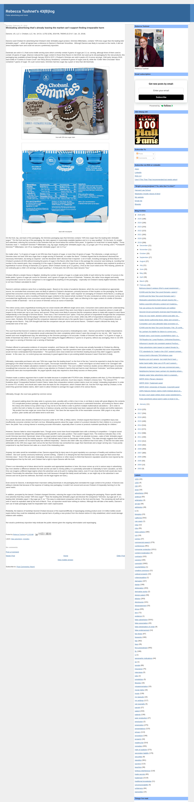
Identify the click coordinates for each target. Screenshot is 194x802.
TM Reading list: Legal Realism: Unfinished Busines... (160, 340)
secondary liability (142, 753)
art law (137, 504)
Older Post (121, 556)
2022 (140, 231)
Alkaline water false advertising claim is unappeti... (158, 375)
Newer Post (10, 556)
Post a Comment (12, 552)
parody (137, 707)
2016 (140, 417)
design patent (140, 595)
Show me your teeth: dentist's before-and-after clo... (159, 316)
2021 (140, 235)
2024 (140, 223)
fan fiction (138, 634)
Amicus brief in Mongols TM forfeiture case (155, 355)
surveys (138, 764)
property (138, 739)
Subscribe (161, 97)
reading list (139, 743)
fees (136, 644)
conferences (139, 546)
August (143, 261)
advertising (139, 493)
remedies (26, 539)
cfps (136, 528)
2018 (140, 409)
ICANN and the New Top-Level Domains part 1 (157, 296)
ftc (136, 651)
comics (137, 539)
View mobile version (65, 560)
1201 (137, 479)
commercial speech (142, 542)
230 (136, 486)
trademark (139, 778)
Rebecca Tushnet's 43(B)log (30, 11)
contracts (138, 556)
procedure (139, 736)
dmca (137, 609)
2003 (140, 469)
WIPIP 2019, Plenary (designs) (151, 379)
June (142, 269)
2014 (140, 425)
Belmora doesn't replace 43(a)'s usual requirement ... (159, 288)
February (143, 285)
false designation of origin (145, 627)
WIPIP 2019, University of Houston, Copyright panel (159, 387)
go (136, 662)
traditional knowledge (143, 781)
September (144, 257)
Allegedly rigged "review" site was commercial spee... (160, 367)
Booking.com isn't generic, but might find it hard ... (158, 359)
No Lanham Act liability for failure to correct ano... (158, 332)
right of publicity (141, 750)
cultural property (141, 574)
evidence (138, 616)
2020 (140, 238)
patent (137, 711)
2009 (140, 445)
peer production (141, 718)
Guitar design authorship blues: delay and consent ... (159, 320)
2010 (140, 441)
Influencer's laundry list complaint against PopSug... (159, 343)
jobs (136, 676)
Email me (138, 201)
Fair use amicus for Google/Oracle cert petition (157, 308)
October (143, 253)
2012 (140, 433)
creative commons (142, 570)
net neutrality (140, 704)
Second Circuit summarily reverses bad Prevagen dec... (161, 312)
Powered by (161, 106)
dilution (137, 599)
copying (138, 560)
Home (65, 556)
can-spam (139, 521)
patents (138, 714)
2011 (140, 437)
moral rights (139, 690)
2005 (140, 461)
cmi (136, 535)
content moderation (142, 553)
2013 (140, 429)
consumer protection (143, 549)
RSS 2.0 (138, 176)
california (138, 518)
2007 (140, 453)
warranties (139, 792)
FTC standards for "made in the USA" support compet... (160, 351)
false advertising (16, 539)
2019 (140, 242)
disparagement (140, 606)
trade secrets (140, 774)
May (141, 273)
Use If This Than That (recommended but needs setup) (156, 180)
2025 (140, 219)
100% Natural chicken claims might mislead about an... (160, 391)
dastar (137, 584)
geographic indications (143, 658)
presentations (140, 729)
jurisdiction (139, 679)
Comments (141, 158)
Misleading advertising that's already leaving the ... (158, 300)
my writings (139, 700)
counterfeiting (140, 567)
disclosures (139, 602)
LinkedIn (138, 172)
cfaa (136, 525)
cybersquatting (140, 577)
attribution (139, 507)
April (142, 277)
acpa (137, 490)
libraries (138, 683)
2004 (140, 465)
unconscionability (141, 785)
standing (138, 760)
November (144, 250)
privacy (137, 732)
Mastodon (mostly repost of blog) (147, 194)
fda (136, 641)
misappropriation (141, 686)
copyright (138, 563)
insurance (138, 669)
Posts (139, 154)
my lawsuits (139, 697)
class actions (140, 532)
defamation (139, 588)
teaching (138, 767)
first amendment (141, 648)
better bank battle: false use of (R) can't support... (158, 363)
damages (138, 581)
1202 (137, 483)
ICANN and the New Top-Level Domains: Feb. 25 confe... (161, 328)
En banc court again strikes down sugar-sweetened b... (160, 395)
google (137, 665)
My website (139, 197)
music (137, 693)
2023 (140, 227)
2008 (140, 449)
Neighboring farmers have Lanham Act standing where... (161, 371)
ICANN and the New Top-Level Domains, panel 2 (158, 292)
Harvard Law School (143, 190)
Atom (137, 169)
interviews (139, 672)
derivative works (141, 592)
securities (138, 757)
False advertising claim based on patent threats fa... (159, 347)
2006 (140, 457)
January (143, 404)
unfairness (139, 788)
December (144, 245)
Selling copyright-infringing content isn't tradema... (158, 304)
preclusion (139, 722)
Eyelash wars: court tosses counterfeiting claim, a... (159, 336)
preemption (139, 725)
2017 (140, 413)
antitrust (138, 497)
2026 (140, 215)
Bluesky (138, 204)
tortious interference (142, 771)
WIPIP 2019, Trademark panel (151, 383)
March (142, 281)
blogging (138, 514)
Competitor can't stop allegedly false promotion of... (159, 324)
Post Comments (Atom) (26, 567)
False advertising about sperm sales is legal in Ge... (159, 399)
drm (136, 613)
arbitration (139, 500)
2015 (140, 421)
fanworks (138, 637)
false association (141, 623)
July (141, 265)
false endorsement (142, 630)
